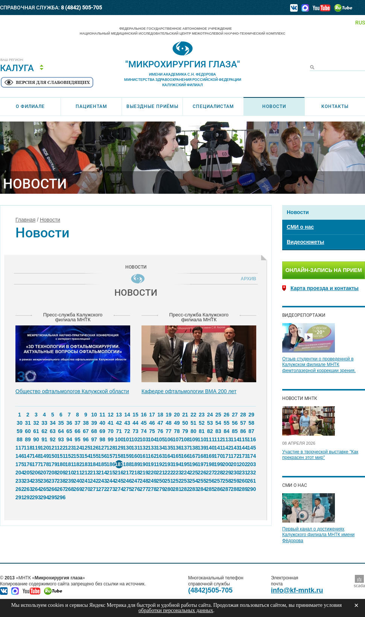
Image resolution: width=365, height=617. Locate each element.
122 (61, 448)
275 (127, 489)
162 (152, 456)
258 (226, 481)
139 (202, 448)
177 (36, 464)
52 (202, 423)
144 (243, 448)
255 (202, 481)
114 (235, 439)
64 (61, 431)
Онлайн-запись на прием (323, 270)
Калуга (17, 68)
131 (135, 448)
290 (251, 489)
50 (185, 423)
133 (152, 448)
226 (202, 473)
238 (61, 481)
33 (44, 423)
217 (127, 473)
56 (235, 423)
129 (119, 448)
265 (44, 489)
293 (36, 497)
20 (177, 415)
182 (77, 464)
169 (210, 456)
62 (44, 431)
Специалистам (213, 106)
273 (110, 489)
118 (28, 448)
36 (69, 423)
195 (185, 464)
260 (243, 481)
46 (152, 423)
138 (193, 448)
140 (210, 448)
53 (210, 423)
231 (243, 473)
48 (169, 423)
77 (169, 431)
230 (235, 473)
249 (152, 481)
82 (210, 431)
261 (251, 481)
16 (144, 415)
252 (177, 481)
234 (28, 481)
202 (243, 464)
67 (86, 431)
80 (193, 431)
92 (53, 439)
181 (69, 464)
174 (251, 456)
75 (152, 431)
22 (193, 415)
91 (44, 439)
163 (160, 456)
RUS (360, 23)
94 (69, 439)
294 (44, 497)
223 (177, 473)
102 (135, 439)
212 (86, 473)
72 (127, 431)
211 (77, 473)
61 (36, 431)
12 (111, 415)
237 (53, 481)
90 (36, 439)
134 (160, 448)
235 (36, 481)
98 (102, 439)
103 (144, 439)
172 (235, 456)
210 (69, 473)
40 (102, 423)
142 (226, 448)
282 (185, 489)
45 (144, 423)
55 (227, 423)
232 (251, 473)
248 (144, 481)
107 (177, 439)
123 (69, 448)
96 (86, 439)
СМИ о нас (300, 227)
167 (193, 456)
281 (177, 489)
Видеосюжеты (305, 242)
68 (94, 431)
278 (152, 489)
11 (102, 415)
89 (28, 439)
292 (28, 497)
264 (36, 489)
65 (69, 431)
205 (28, 473)
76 (160, 431)
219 (144, 473)
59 (20, 431)
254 (193, 481)
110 (202, 439)
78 (177, 431)
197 (202, 464)
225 (193, 473)
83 (218, 431)
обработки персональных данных (175, 610)
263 (28, 489)
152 (69, 456)
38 (86, 423)
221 (160, 473)
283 (193, 489)
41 (111, 423)
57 (243, 423)
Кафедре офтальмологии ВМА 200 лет (188, 391)
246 (127, 481)
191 (152, 464)
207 (44, 473)
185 (102, 464)
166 (185, 456)
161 (144, 456)
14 (127, 415)
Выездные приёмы (152, 106)
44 (135, 423)
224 (185, 473)
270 (86, 489)
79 (185, 431)
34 (53, 423)
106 (168, 439)
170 (218, 456)
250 (160, 481)
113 (226, 439)
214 (102, 473)
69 (102, 431)
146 (19, 456)
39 (94, 423)
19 (169, 415)
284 (202, 489)
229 (226, 473)
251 (168, 481)
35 (61, 423)
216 (119, 473)
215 (110, 473)
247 (135, 481)
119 (36, 448)
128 (110, 448)
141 (218, 448)
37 (78, 423)
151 (61, 456)
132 (144, 448)
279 (160, 489)
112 (218, 439)
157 (110, 456)
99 (111, 439)
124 (77, 448)
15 (135, 415)
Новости (274, 106)
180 (61, 464)
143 (235, 448)
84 (227, 431)
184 (94, 464)
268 (69, 489)
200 (226, 464)
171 (226, 456)
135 (168, 448)
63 (53, 431)
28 (243, 415)
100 (119, 439)
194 (177, 464)
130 (127, 448)
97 (94, 439)
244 (110, 481)
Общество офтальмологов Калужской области (72, 391)
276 (135, 489)
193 (168, 464)
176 (28, 464)
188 (127, 464)
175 (19, 464)
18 (160, 415)
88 (20, 439)
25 (218, 415)
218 (135, 473)
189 (135, 464)
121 (53, 448)
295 (53, 497)
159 (127, 456)
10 (94, 415)
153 (77, 456)
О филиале (30, 106)
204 (19, 473)
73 (135, 431)
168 (202, 456)
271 (94, 489)
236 (44, 481)
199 (218, 464)
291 (19, 497)
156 (102, 456)
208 (53, 473)
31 (28, 423)
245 (119, 481)
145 (251, 448)
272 (102, 489)
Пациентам (91, 106)
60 (28, 431)
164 (168, 456)
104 (152, 439)
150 (53, 456)
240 (77, 481)
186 (110, 464)
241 (86, 481)
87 (251, 431)
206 (36, 473)
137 (185, 448)
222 (168, 473)
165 (177, 456)
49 (177, 423)
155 (94, 456)
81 (202, 431)
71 (119, 431)
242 (94, 481)
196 (193, 464)
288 (235, 489)
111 (210, 439)
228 (218, 473)
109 (193, 439)
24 (210, 415)
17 (152, 415)
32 (36, 423)
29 (251, 415)
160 (135, 456)
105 (160, 439)
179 (53, 464)
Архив (247, 279)
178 (44, 464)
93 (61, 439)
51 (193, 423)
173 (243, 456)
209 (61, 473)
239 (69, 481)
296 (61, 497)
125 (86, 448)
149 (44, 456)
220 (152, 473)
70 (111, 431)
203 (251, 464)
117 (19, 448)
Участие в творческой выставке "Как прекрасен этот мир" (320, 454)
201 (235, 464)
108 (185, 439)
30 (20, 423)
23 (202, 415)
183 (86, 464)
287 (226, 489)
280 (168, 489)
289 (243, 489)
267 (61, 489)
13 (119, 415)
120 (44, 448)
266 (53, 489)
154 (86, 456)
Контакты (334, 106)
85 (235, 431)
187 (119, 464)
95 (78, 439)
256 (210, 481)
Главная (25, 220)
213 (94, 473)
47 (160, 423)
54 (218, 423)
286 (218, 489)
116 (251, 439)
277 (144, 489)
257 (218, 481)
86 (243, 431)
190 (144, 464)
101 (127, 439)
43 (127, 423)
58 (251, 423)
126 (94, 448)
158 (119, 456)
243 (102, 481)
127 (102, 448)
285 (210, 489)
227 (210, 473)
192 (160, 464)
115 (243, 439)
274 (119, 489)
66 (78, 431)
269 (77, 489)
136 (177, 448)
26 (227, 415)
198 (210, 464)
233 (19, 481)
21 (185, 415)
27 (235, 415)
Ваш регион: (12, 60)
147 (28, 456)
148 (36, 456)
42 (119, 423)
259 (235, 481)
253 (185, 481)
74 (144, 431)
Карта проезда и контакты (324, 288)
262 (19, 489)
